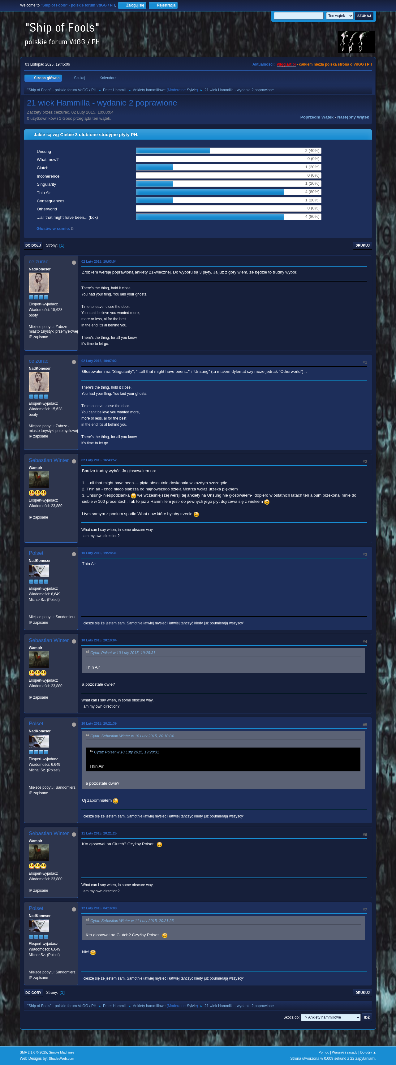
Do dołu (33, 245)
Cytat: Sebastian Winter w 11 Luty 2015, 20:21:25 (132, 921)
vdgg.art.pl (286, 64)
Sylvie (192, 90)
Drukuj (362, 245)
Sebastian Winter (49, 460)
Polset (36, 553)
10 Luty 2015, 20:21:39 (99, 723)
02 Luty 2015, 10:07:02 (99, 361)
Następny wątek (353, 117)
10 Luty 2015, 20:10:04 (99, 640)
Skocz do (291, 1017)
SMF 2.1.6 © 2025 (33, 1052)
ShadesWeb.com (61, 1058)
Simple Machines (61, 1052)
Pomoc (324, 1052)
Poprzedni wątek (317, 117)
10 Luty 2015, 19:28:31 (99, 553)
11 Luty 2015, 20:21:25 (99, 833)
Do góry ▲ (368, 1052)
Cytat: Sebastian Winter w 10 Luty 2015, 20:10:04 (132, 736)
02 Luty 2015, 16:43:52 (99, 460)
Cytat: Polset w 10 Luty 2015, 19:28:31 (122, 653)
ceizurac (38, 262)
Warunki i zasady (344, 1052)
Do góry (33, 992)
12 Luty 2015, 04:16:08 (99, 908)
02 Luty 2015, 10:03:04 (99, 261)
